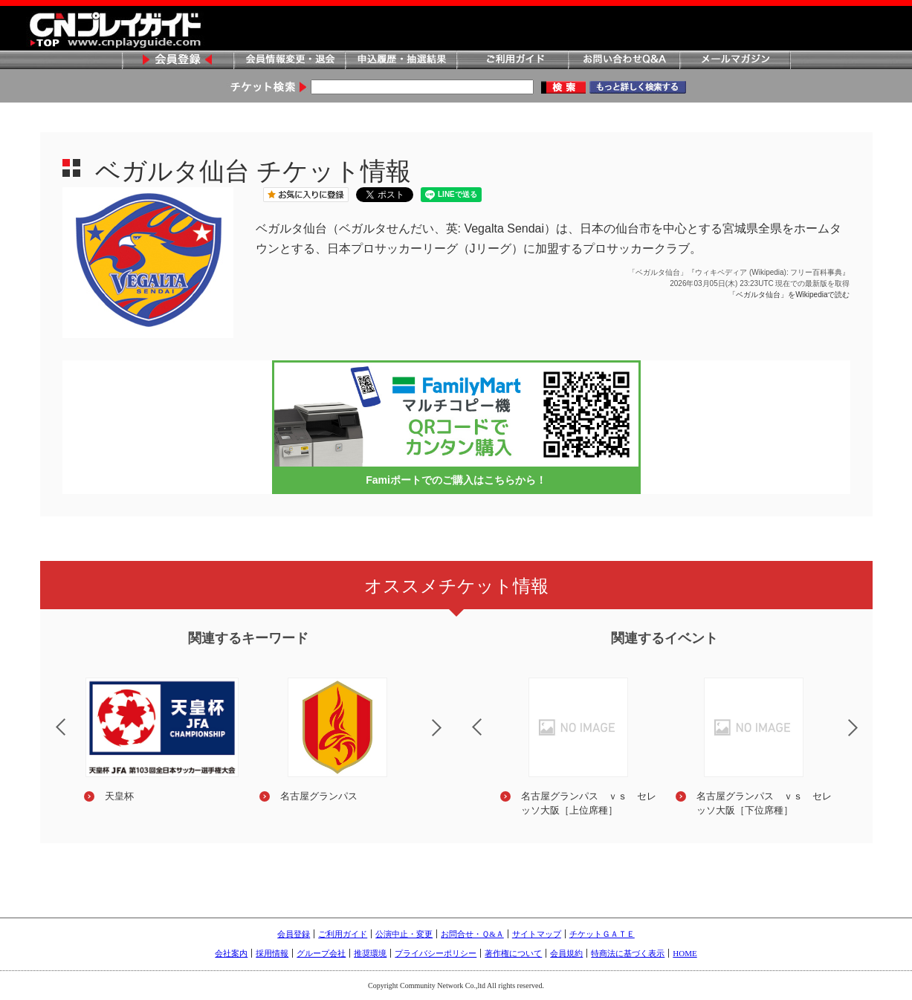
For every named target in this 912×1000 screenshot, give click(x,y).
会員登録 (177, 60)
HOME (684, 953)
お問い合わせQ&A (623, 60)
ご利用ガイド (512, 60)
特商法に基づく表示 (627, 953)
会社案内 (231, 953)
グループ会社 (321, 953)
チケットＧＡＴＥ (602, 933)
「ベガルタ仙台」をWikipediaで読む (789, 294)
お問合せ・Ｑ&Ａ (472, 933)
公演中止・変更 (404, 933)
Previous (48, 718)
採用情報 (272, 953)
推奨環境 (370, 953)
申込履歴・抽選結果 (400, 60)
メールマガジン (735, 60)
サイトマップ (536, 933)
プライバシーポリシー (435, 953)
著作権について (513, 953)
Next (449, 737)
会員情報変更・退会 (289, 60)
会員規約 (566, 953)
